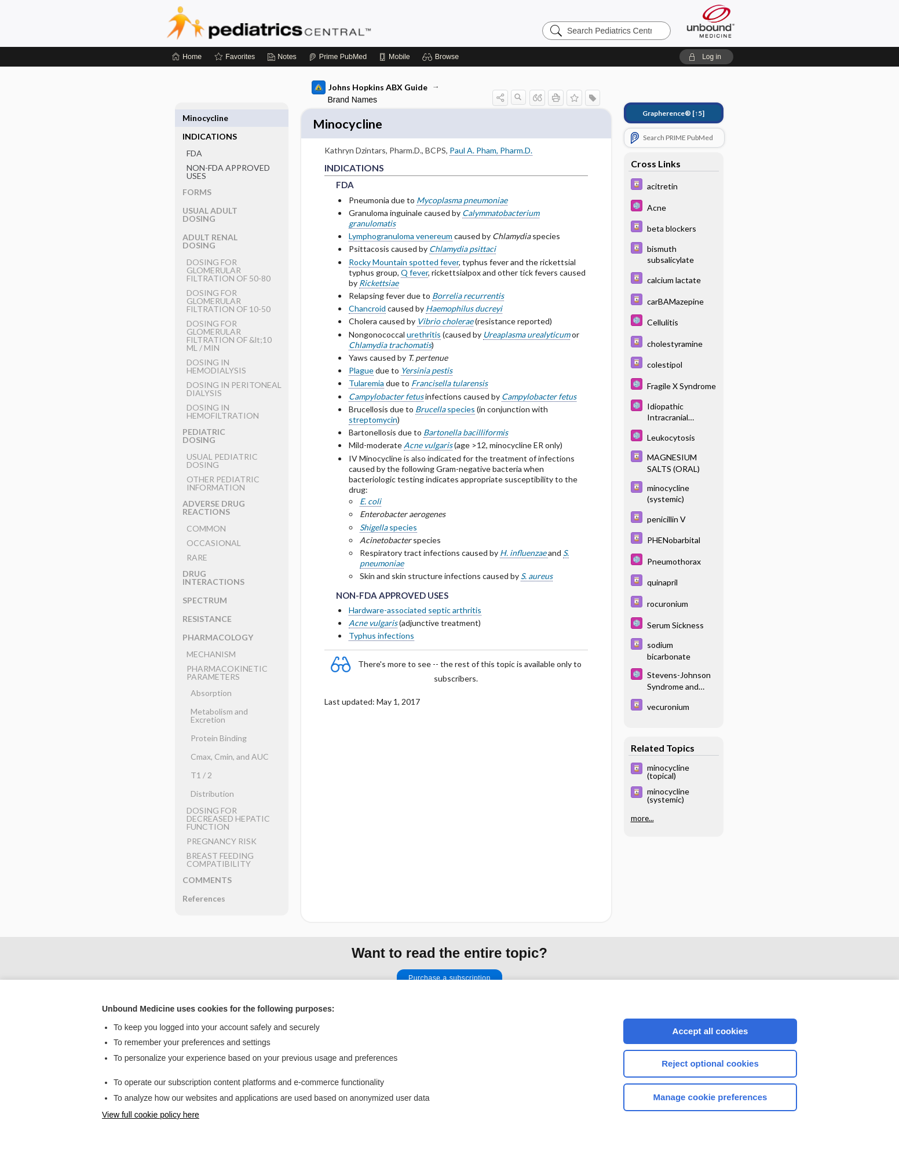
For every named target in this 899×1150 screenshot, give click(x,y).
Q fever (414, 274)
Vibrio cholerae (445, 323)
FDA (194, 135)
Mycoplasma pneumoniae (461, 201)
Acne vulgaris (428, 447)
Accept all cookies (710, 1031)
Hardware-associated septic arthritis (415, 612)
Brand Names (353, 99)
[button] (442, 57)
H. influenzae (524, 554)
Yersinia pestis (426, 372)
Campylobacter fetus (386, 397)
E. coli (370, 503)
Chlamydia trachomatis (390, 346)
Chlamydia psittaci (462, 250)
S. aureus (537, 578)
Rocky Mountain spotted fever (404, 263)
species (445, 410)
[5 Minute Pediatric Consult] (673, 207)
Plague (361, 372)
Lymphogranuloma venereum (400, 238)
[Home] (187, 57)
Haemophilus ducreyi (464, 310)
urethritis (424, 335)
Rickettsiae (379, 285)
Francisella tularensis (449, 385)
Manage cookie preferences (710, 1097)
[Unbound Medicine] (710, 21)
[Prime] (338, 57)
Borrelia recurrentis (468, 297)
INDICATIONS (209, 118)
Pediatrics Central (310, 23)
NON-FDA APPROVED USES (228, 153)
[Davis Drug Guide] (673, 185)
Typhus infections (381, 637)
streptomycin (373, 421)
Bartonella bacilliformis (465, 434)
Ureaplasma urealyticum (526, 335)
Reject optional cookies (710, 1063)
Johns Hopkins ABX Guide (369, 87)
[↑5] (673, 113)
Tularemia (366, 385)
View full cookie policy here (150, 1114)
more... (642, 818)
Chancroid (367, 310)
